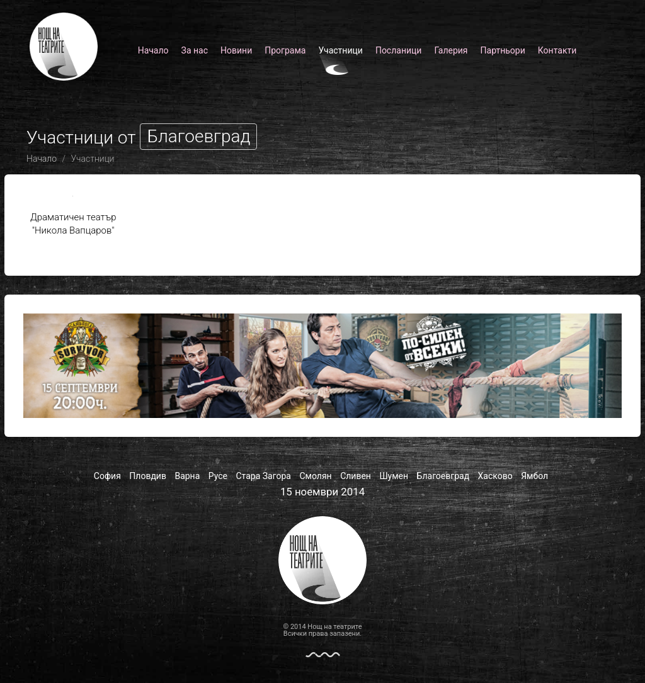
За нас (194, 50)
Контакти (557, 50)
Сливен (355, 476)
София (107, 476)
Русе (217, 476)
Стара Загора (263, 476)
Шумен (393, 476)
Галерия (450, 50)
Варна (187, 476)
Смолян (315, 476)
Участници (340, 50)
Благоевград (443, 476)
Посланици (398, 50)
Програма (285, 50)
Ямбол (534, 476)
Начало (153, 50)
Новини (236, 50)
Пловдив (147, 476)
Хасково (495, 476)
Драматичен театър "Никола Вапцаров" (73, 214)
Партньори (503, 50)
